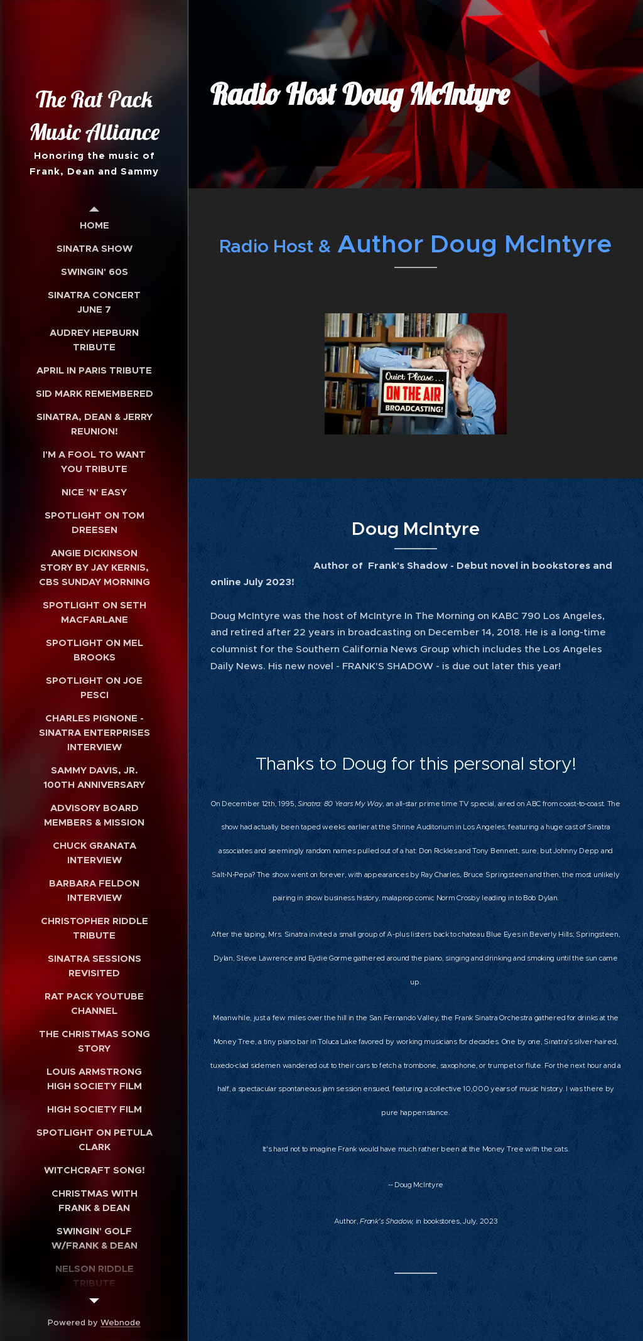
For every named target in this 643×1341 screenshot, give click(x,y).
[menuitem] (94, 225)
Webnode (120, 1322)
